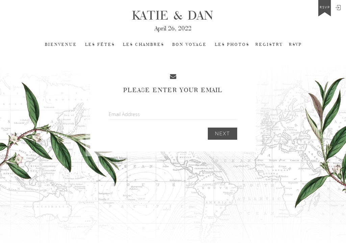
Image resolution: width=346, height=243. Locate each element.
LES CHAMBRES (143, 45)
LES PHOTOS (232, 45)
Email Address (124, 114)
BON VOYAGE (189, 45)
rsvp (325, 7)
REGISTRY (269, 45)
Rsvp (295, 45)
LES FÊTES (100, 45)
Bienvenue (61, 45)
